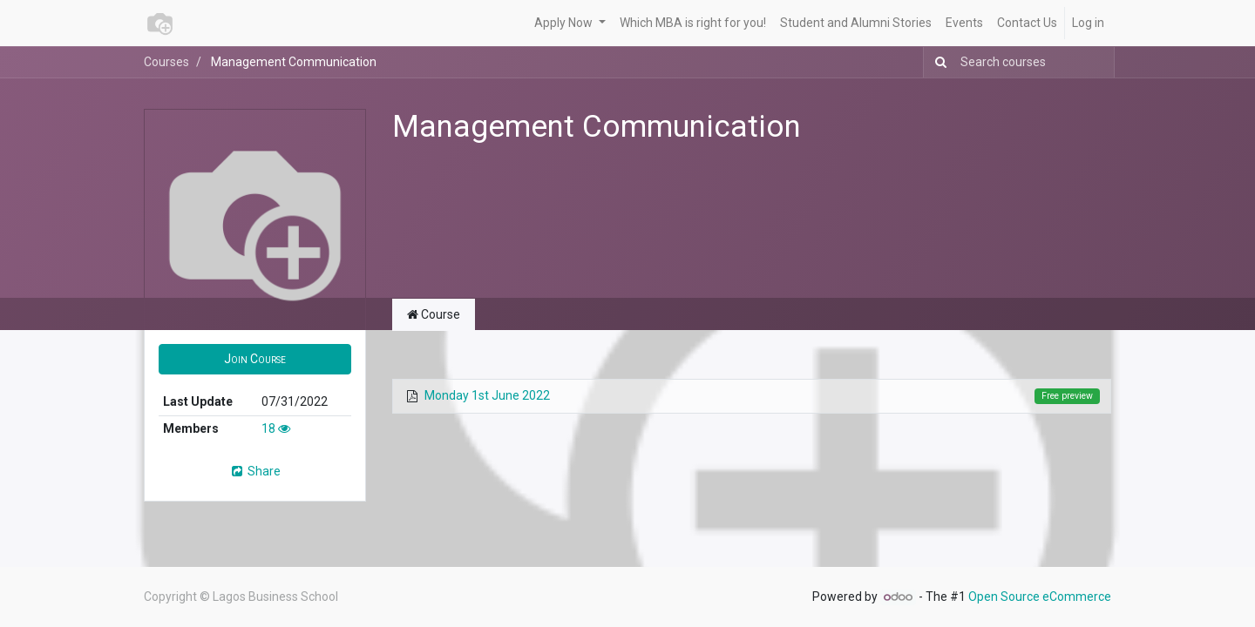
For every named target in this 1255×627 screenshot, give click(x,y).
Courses (166, 62)
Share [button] (255, 471)
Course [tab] (433, 314)
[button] (255, 359)
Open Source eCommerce (1039, 596)
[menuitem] (693, 23)
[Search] (937, 62)
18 (275, 428)
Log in (1088, 23)
